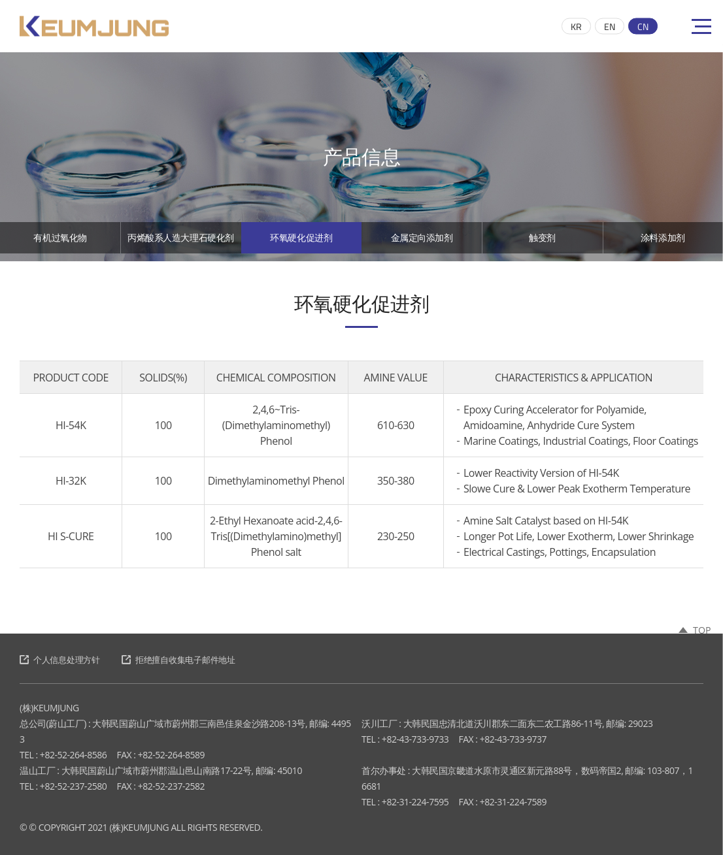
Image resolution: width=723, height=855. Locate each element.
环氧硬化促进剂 (301, 241)
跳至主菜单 (0, 0)
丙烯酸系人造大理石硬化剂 (181, 247)
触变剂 (542, 241)
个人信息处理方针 (71, 659)
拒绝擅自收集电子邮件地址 (203, 659)
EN (609, 26)
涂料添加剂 (662, 241)
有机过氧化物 (60, 241)
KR (576, 26)
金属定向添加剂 (422, 241)
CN (642, 26)
